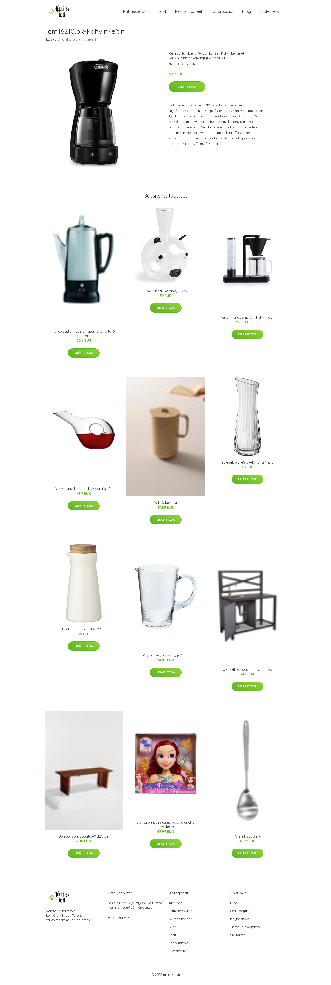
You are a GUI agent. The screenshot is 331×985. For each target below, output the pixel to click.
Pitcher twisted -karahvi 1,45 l (165, 658)
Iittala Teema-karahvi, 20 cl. (83, 632)
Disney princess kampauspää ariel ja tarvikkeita (165, 827)
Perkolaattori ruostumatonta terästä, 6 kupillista (84, 336)
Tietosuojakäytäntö (245, 930)
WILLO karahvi (165, 505)
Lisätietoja (187, 90)
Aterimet (175, 906)
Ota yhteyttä (239, 914)
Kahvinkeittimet (232, 56)
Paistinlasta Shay (247, 839)
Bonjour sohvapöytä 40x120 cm (84, 839)
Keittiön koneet (188, 12)
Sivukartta (237, 938)
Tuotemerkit (270, 12)
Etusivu (51, 42)
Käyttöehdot (239, 922)
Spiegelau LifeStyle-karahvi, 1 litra (247, 465)
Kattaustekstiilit (136, 12)
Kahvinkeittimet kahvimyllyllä (190, 61)
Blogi (246, 12)
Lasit (162, 12)
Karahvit (219, 61)
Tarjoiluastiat (222, 12)
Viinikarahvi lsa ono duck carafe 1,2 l (83, 491)
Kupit (172, 930)
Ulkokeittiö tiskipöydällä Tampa (247, 672)
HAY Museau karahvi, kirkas (165, 294)
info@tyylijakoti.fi (120, 920)
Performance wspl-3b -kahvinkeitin (247, 320)
